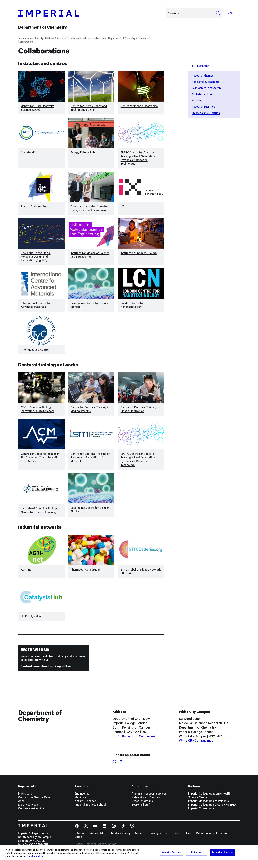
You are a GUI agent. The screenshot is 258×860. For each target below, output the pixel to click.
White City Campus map (196, 740)
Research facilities (203, 106)
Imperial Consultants (201, 808)
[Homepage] (90, 13)
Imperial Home (25, 38)
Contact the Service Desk (34, 797)
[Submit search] (217, 13)
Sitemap (80, 833)
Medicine (80, 797)
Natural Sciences (85, 801)
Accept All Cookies (222, 852)
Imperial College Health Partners (208, 801)
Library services (28, 804)
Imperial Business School (90, 804)
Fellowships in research (206, 88)
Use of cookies (181, 833)
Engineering (82, 793)
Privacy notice (158, 833)
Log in (79, 837)
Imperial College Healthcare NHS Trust (212, 804)
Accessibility (98, 833)
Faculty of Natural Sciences (49, 38)
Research (143, 38)
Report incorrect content (212, 833)
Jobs (21, 801)
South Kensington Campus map (135, 736)
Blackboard (25, 793)
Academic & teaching (205, 82)
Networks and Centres (146, 797)
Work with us (200, 100)
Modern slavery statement (127, 833)
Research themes (202, 75)
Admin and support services (149, 793)
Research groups (142, 801)
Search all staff (141, 804)
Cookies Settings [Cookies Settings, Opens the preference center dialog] (171, 852)
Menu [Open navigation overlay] (233, 13)
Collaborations (25, 41)
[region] (129, 852)
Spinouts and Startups (206, 113)
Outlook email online (31, 808)
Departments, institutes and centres (86, 38)
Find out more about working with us (46, 666)
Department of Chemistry (42, 27)
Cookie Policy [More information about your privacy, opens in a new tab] (35, 856)
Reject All (196, 852)
